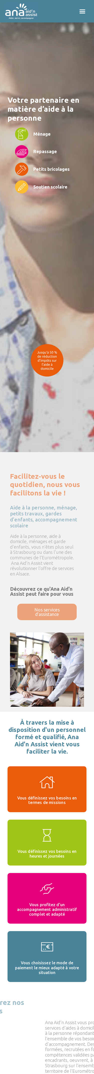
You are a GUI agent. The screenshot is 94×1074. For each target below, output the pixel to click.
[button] (82, 11)
